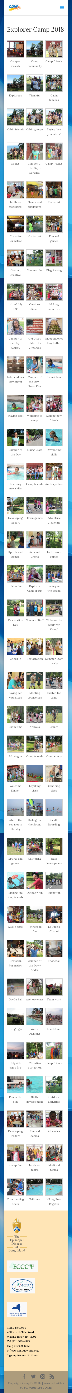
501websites (32, 1387)
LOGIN (47, 1387)
